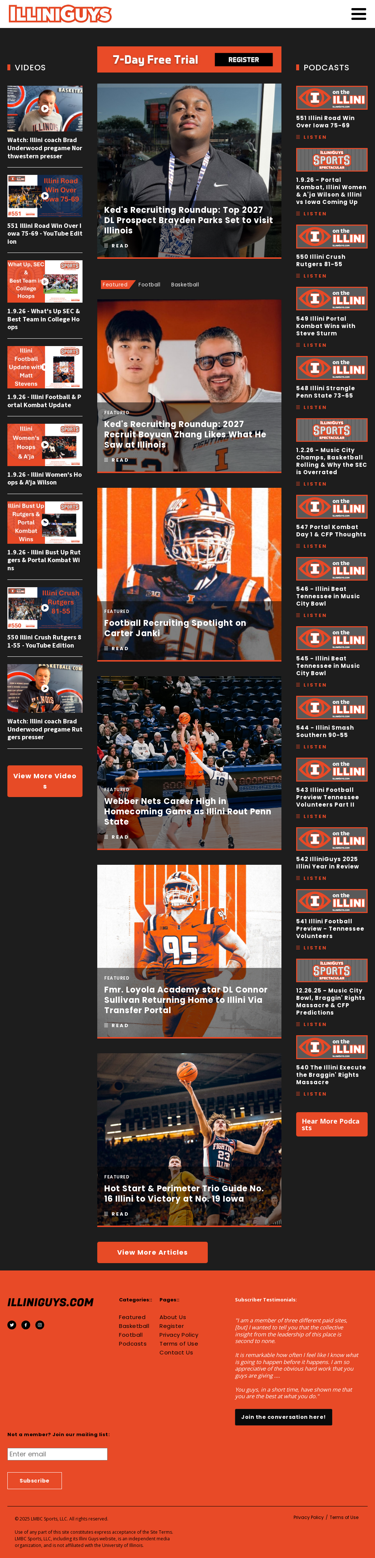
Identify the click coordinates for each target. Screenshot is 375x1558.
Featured (132, 1317)
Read (120, 245)
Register (172, 1326)
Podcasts (133, 1344)
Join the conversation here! (283, 1417)
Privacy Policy (179, 1335)
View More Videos (45, 781)
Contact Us (176, 1352)
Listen (315, 137)
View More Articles (152, 1252)
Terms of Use (179, 1344)
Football (131, 1335)
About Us (173, 1317)
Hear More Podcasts (331, 1124)
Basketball (134, 1326)
